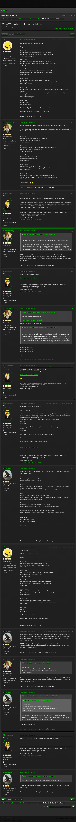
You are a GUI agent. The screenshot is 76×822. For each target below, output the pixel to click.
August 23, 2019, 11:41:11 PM (27, 308)
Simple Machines (15, 818)
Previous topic (60, 28)
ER (4, 40)
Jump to (45, 806)
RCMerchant (8, 193)
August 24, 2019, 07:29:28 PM (27, 659)
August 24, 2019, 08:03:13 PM (27, 692)
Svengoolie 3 (8, 468)
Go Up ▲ (71, 818)
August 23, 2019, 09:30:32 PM (27, 193)
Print (72, 34)
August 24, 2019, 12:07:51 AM (27, 403)
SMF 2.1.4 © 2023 (6, 818)
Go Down (5, 34)
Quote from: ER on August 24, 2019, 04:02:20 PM (36, 663)
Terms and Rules (64, 818)
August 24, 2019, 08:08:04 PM (27, 735)
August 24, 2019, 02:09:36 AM (27, 468)
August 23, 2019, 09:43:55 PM (27, 271)
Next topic (70, 28)
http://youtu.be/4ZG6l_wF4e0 (29, 447)
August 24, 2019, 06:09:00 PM (27, 631)
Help (57, 818)
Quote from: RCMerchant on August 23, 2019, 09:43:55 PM (39, 312)
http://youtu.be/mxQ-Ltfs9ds (29, 278)
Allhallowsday (8, 122)
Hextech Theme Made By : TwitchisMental (13, 820)
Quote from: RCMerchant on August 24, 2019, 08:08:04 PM (39, 776)
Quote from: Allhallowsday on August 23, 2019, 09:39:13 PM (40, 327)
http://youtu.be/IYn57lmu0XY (29, 374)
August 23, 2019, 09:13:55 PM (27, 122)
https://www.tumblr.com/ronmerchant (30, 219)
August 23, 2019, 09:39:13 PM (27, 230)
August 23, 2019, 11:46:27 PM (27, 366)
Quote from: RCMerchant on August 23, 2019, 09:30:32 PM (39, 234)
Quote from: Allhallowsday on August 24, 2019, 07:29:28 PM (40, 696)
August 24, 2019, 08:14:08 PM (27, 772)
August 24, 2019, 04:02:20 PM (27, 547)
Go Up (4, 799)
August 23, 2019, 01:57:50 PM (27, 40)
